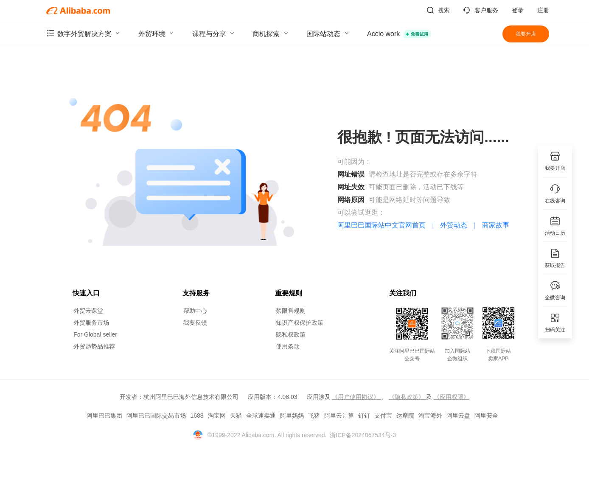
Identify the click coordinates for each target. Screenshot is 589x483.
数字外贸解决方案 (84, 33)
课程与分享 (214, 33)
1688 (196, 415)
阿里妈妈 (292, 415)
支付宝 (383, 415)
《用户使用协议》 (356, 396)
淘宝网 (217, 415)
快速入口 (86, 293)
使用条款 (288, 346)
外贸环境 (157, 33)
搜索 (438, 10)
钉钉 (364, 415)
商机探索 (271, 33)
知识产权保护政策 (299, 322)
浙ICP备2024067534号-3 (363, 435)
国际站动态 (328, 33)
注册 (543, 10)
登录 (518, 10)
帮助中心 (195, 310)
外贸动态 (453, 225)
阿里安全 (486, 415)
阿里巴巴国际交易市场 (156, 415)
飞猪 (314, 415)
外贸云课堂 (88, 310)
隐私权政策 (291, 334)
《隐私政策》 (407, 396)
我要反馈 (195, 322)
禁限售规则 (291, 310)
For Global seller (95, 334)
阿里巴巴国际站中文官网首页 (381, 225)
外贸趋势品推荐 (94, 346)
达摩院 (405, 415)
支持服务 (196, 293)
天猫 (236, 415)
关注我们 (402, 293)
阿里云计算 (339, 415)
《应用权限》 (451, 396)
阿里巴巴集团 (104, 415)
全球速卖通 (261, 415)
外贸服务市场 (91, 322)
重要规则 (288, 293)
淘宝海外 (430, 415)
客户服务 (480, 10)
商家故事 (495, 225)
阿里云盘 (458, 415)
